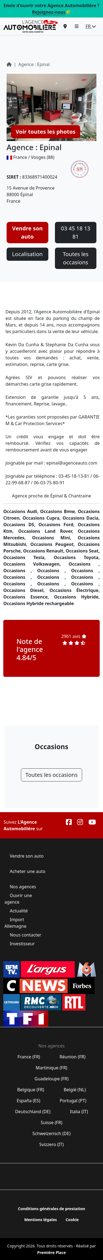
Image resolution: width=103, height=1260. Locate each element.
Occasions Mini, (55, 538)
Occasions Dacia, (81, 518)
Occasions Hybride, (77, 597)
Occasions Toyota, (77, 557)
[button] (77, 26)
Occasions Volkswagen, (36, 564)
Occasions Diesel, (26, 590)
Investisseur (22, 944)
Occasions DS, (20, 525)
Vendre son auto (27, 232)
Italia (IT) (79, 1112)
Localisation (27, 254)
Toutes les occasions (75, 258)
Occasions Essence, (28, 597)
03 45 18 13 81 (75, 232)
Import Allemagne (15, 923)
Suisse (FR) (52, 1122)
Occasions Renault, (44, 551)
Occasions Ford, (58, 525)
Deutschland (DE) (33, 1112)
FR (91, 26)
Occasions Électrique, (74, 590)
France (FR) (28, 1057)
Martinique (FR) (51, 1068)
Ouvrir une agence (18, 898)
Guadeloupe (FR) (51, 1079)
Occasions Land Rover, (48, 531)
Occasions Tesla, (28, 557)
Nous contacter (25, 935)
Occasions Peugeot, (54, 544)
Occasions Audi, (21, 511)
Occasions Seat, (83, 551)
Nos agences (23, 887)
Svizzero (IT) (51, 1144)
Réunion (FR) (73, 1057)
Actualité (19, 911)
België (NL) (74, 1090)
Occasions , (84, 564)
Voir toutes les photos (46, 131)
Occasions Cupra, (42, 518)
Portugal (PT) (73, 1101)
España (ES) (28, 1101)
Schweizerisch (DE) (51, 1133)
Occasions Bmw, (59, 511)
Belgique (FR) (30, 1090)
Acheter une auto (27, 871)
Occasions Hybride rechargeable (38, 603)
